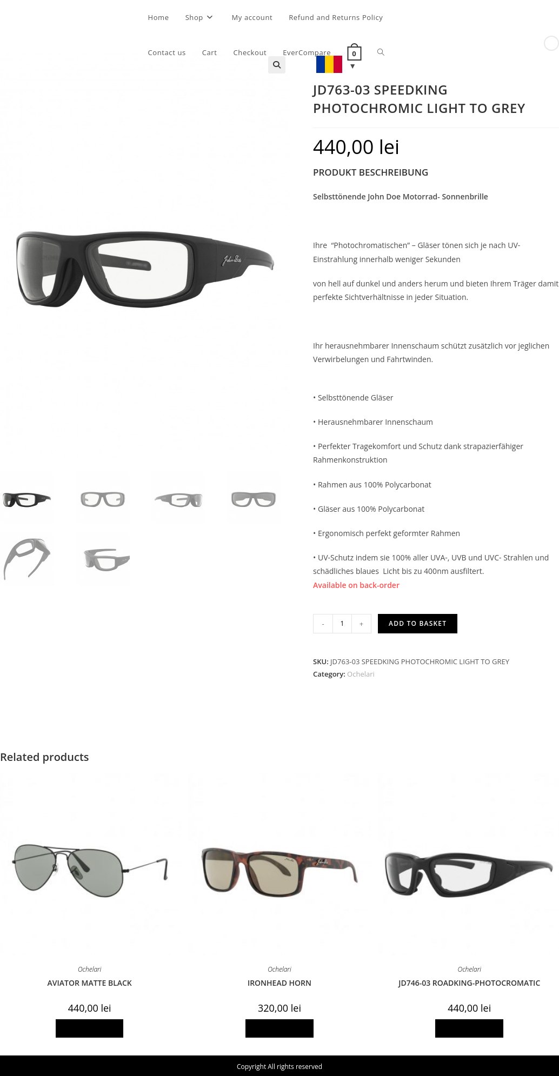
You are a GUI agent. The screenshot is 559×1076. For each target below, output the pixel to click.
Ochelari (361, 674)
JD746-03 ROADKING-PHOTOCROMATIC (469, 983)
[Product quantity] (342, 623)
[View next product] (551, 43)
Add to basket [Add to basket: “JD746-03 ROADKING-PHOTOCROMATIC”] (469, 1028)
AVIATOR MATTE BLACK (89, 983)
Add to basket (418, 623)
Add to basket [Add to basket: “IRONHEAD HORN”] (279, 1028)
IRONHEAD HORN (279, 983)
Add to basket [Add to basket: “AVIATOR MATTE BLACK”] (90, 1028)
